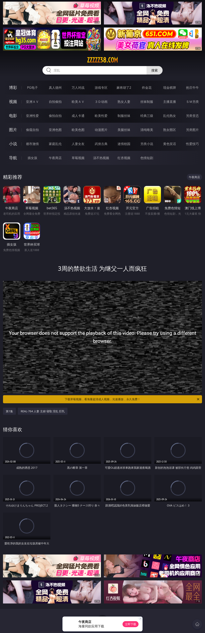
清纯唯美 (146, 130)
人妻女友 (78, 144)
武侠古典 (101, 144)
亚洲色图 (55, 130)
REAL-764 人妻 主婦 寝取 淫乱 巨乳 (43, 411)
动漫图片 (101, 130)
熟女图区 (169, 130)
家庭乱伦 (55, 144)
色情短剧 (146, 158)
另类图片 (192, 130)
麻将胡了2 (124, 87)
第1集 (9, 411)
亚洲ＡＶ (32, 101)
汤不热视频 (101, 158)
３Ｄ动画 (101, 101)
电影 (13, 115)
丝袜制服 (146, 101)
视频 (13, 101)
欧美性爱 (101, 115)
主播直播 (169, 101)
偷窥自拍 (32, 130)
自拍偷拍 (55, 101)
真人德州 (55, 87)
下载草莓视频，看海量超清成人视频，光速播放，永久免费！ (132, 399)
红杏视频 (124, 158)
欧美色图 (78, 130)
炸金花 (147, 87)
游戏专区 (101, 87)
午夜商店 (55, 158)
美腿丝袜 (124, 130)
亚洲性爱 (32, 115)
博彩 (13, 87)
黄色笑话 (169, 144)
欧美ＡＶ (78, 101)
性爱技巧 (192, 144)
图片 (13, 129)
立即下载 (130, 624)
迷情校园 (124, 144)
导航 (13, 157)
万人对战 (78, 87)
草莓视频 (78, 158)
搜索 (154, 70)
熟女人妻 (124, 101)
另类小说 (146, 144)
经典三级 (146, 115)
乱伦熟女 (169, 115)
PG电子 (32, 87)
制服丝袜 (124, 115)
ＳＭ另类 (192, 101)
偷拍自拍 (55, 115)
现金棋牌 (169, 87)
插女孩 (32, 158)
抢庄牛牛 (192, 87)
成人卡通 (78, 115)
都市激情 (32, 144)
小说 (13, 143)
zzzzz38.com (102, 60)
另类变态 (192, 115)
